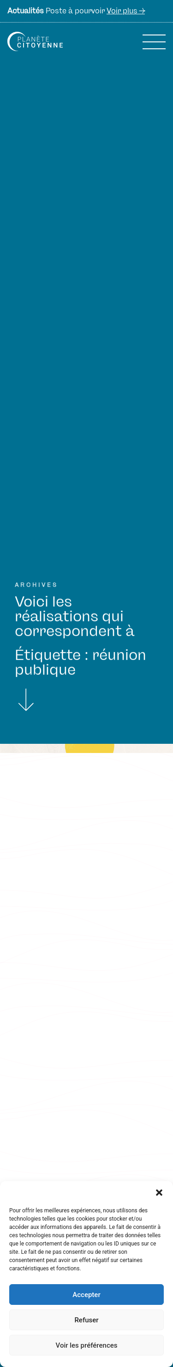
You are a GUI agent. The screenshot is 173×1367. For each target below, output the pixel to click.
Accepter (86, 1295)
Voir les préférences (87, 1345)
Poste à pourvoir (76, 11)
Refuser (86, 1320)
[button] (159, 1192)
